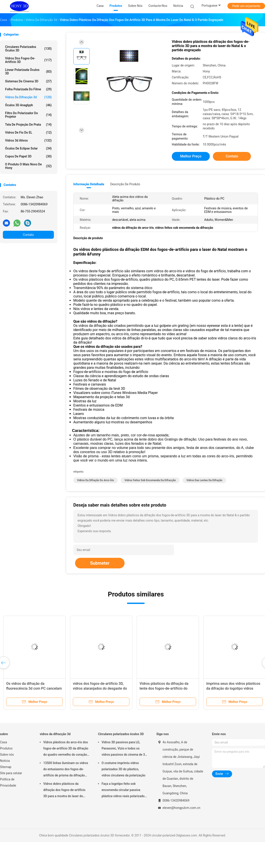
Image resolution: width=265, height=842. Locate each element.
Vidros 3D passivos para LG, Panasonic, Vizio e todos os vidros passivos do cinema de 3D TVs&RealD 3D (124, 749)
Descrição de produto (125, 184)
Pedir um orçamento (246, 6)
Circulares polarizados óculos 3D (28, 48)
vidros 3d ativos (28, 140)
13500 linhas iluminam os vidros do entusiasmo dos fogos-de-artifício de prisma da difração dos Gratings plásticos (65, 769)
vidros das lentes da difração (204, 480)
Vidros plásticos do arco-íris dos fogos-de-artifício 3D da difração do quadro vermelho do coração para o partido (65, 749)
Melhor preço (190, 156)
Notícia (5, 761)
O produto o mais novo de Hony (28, 166)
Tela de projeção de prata (28, 124)
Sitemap (5, 767)
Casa (3, 742)
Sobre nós (7, 754)
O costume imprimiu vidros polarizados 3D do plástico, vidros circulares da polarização (123, 769)
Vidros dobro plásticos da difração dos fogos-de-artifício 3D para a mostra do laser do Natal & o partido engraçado (64, 790)
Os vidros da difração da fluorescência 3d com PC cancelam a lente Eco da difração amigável (34, 688)
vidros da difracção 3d (28, 97)
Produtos (6, 748)
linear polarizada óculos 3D (28, 71)
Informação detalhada (88, 184)
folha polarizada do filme (28, 89)
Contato (28, 235)
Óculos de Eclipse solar (28, 148)
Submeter (100, 563)
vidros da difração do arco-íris (95, 480)
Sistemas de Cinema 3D (28, 81)
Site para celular (11, 773)
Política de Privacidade (8, 782)
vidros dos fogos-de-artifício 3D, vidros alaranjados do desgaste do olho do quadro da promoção (100, 688)
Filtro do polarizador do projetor (28, 114)
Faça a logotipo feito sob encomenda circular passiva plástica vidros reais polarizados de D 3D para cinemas (124, 790)
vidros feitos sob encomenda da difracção (150, 480)
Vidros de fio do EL (28, 132)
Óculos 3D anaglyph (28, 105)
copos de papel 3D (28, 156)
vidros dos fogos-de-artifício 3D (28, 60)
